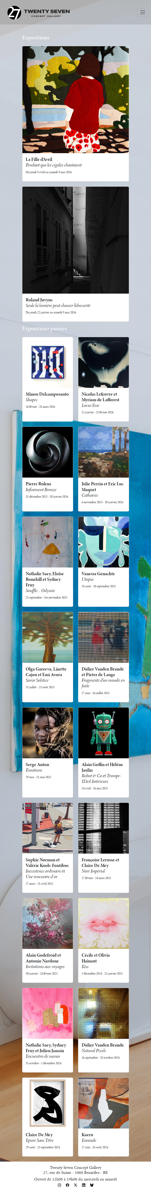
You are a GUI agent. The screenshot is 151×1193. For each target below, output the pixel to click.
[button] (59, 1185)
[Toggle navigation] (143, 12)
